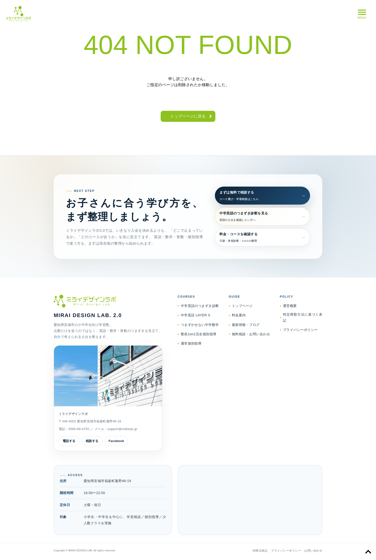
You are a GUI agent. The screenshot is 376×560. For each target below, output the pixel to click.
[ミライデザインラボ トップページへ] (108, 301)
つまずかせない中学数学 (200, 325)
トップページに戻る (188, 116)
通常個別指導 (191, 343)
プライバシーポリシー (300, 330)
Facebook (116, 441)
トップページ (242, 306)
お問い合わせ (313, 550)
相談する (92, 441)
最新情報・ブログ (246, 325)
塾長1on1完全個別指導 (199, 334)
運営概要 (290, 306)
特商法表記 (260, 550)
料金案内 (239, 315)
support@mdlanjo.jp (122, 429)
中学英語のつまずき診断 (200, 306)
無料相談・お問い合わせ (251, 334)
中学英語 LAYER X (196, 315)
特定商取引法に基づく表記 (302, 317)
